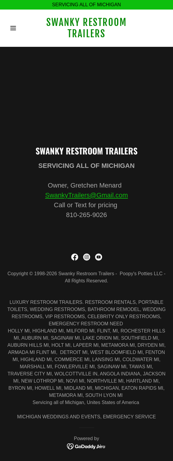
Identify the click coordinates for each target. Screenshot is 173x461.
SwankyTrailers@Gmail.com (86, 195)
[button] (19, 28)
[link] (86, 35)
